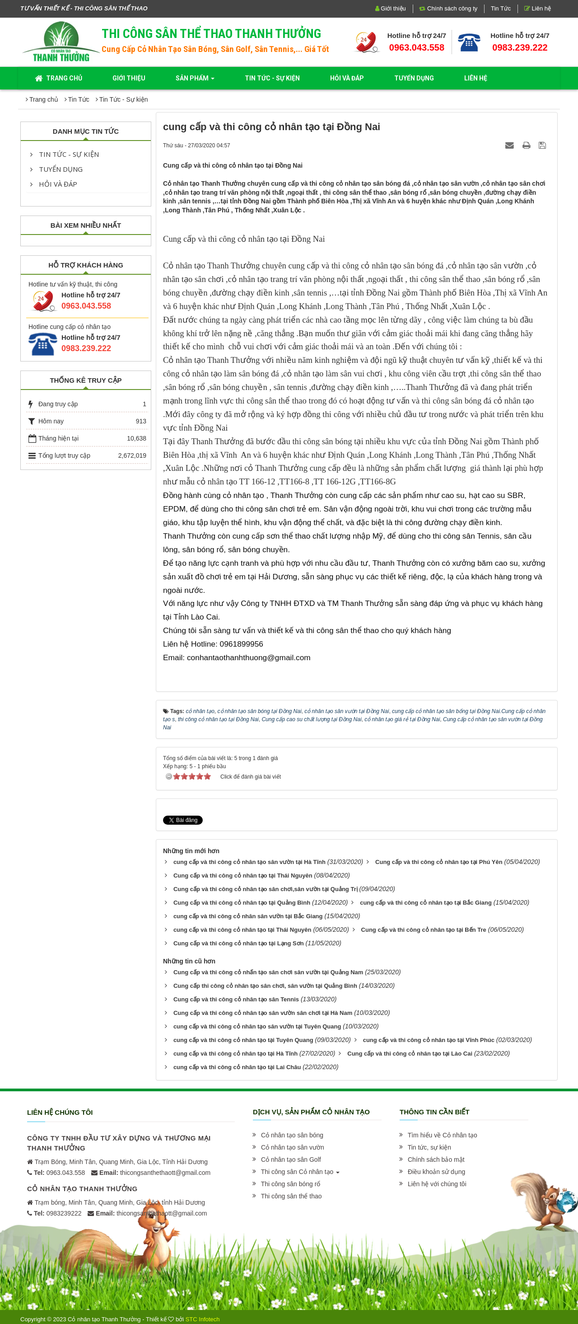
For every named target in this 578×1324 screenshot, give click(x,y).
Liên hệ (537, 8)
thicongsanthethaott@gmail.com (154, 1172)
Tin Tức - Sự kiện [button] (272, 78)
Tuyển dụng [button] (414, 78)
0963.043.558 (416, 47)
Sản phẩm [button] (195, 81)
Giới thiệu (390, 8)
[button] (291, 1135)
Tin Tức (501, 8)
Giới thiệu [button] (128, 78)
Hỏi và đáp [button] (347, 78)
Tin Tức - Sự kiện (64, 154)
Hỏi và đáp (53, 183)
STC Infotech (203, 1319)
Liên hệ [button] (475, 78)
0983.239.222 (519, 47)
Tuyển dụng (56, 169)
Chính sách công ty (448, 8)
